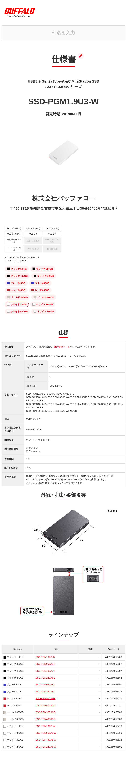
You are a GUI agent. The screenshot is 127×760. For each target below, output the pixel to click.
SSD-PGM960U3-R (45, 698)
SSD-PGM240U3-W (46, 746)
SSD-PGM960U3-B (45, 663)
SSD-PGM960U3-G (46, 712)
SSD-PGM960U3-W (46, 732)
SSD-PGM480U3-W (46, 739)
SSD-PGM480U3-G (46, 719)
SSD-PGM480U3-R (45, 705)
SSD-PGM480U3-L (45, 691)
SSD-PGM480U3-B (45, 670)
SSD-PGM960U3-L (45, 684)
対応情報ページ (62, 346)
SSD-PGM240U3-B (45, 677)
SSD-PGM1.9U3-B (45, 657)
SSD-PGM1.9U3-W (45, 725)
